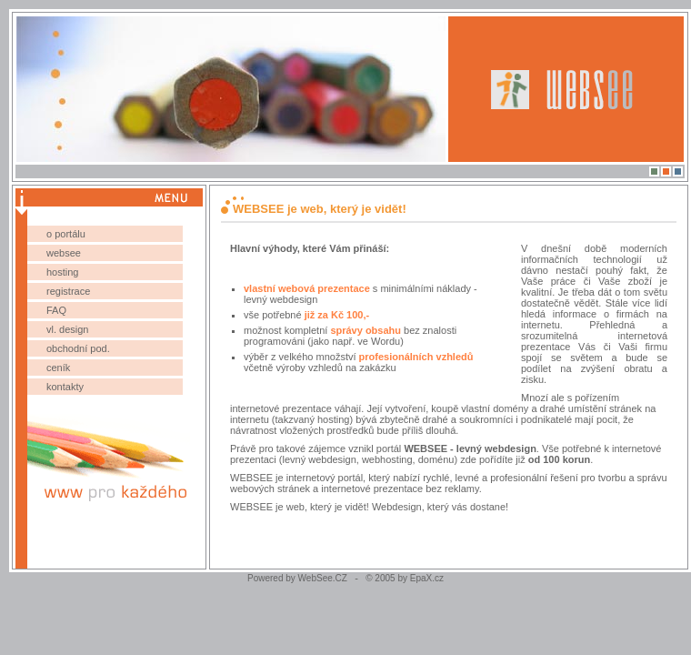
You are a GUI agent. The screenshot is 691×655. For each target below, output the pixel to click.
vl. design (67, 329)
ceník (58, 367)
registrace (68, 291)
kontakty (65, 386)
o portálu (65, 233)
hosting (62, 272)
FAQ (56, 310)
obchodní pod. (78, 348)
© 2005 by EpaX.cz (401, 578)
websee (63, 252)
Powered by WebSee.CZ (301, 578)
